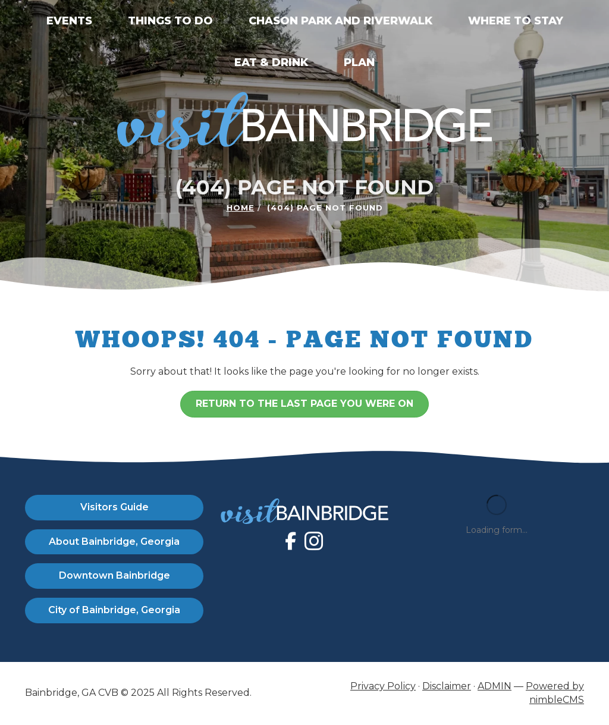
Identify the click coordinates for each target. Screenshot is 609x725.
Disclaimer (446, 686)
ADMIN (494, 686)
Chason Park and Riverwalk (340, 20)
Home (241, 207)
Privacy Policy (383, 686)
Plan (359, 62)
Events (69, 20)
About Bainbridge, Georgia (114, 541)
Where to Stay (515, 20)
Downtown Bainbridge (114, 575)
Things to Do (170, 20)
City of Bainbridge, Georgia (114, 610)
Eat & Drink (271, 62)
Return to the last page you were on (304, 403)
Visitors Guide (114, 507)
